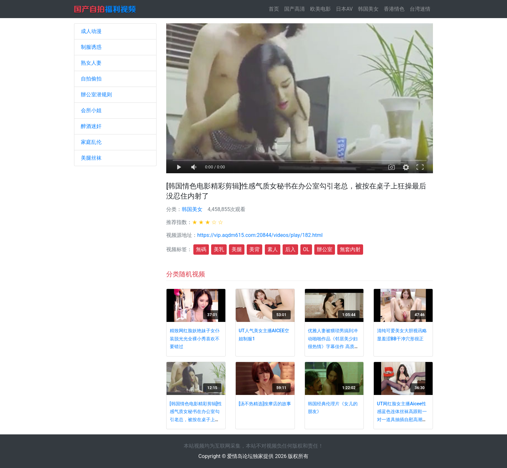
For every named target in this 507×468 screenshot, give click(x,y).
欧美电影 (320, 9)
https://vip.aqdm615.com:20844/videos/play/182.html (260, 235)
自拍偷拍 (91, 79)
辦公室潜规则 (96, 94)
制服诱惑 (91, 47)
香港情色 (394, 9)
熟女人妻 (91, 63)
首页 (275, 8)
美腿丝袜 (91, 158)
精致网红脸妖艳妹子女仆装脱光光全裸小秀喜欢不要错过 (195, 338)
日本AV (344, 9)
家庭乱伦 (91, 142)
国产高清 (294, 9)
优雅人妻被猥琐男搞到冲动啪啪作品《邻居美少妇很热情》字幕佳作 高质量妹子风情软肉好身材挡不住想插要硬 (333, 346)
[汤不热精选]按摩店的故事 (265, 404)
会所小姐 (91, 110)
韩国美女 (368, 9)
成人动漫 (91, 31)
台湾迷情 (420, 9)
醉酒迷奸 (91, 126)
